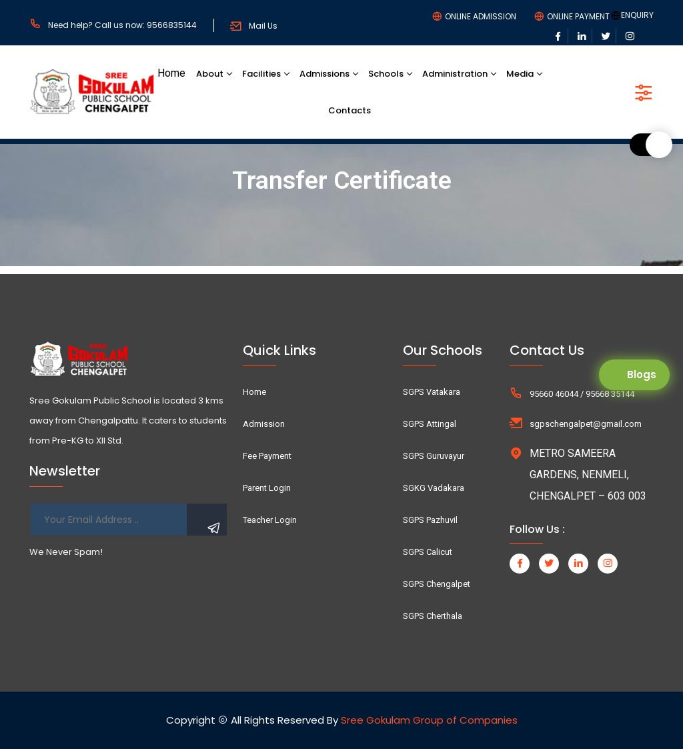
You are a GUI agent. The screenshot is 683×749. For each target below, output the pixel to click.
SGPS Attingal (429, 424)
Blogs (641, 374)
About (209, 73)
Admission (264, 424)
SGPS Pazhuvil (430, 520)
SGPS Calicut (427, 552)
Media (520, 73)
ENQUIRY (637, 15)
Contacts (349, 110)
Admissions (324, 73)
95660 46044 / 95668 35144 (582, 394)
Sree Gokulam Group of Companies (429, 720)
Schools (386, 73)
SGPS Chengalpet (436, 584)
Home (171, 73)
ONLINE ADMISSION (480, 17)
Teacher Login (270, 520)
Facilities (261, 73)
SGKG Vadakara (433, 488)
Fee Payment (267, 456)
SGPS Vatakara (431, 392)
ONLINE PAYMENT (578, 17)
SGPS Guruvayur (433, 456)
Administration (455, 73)
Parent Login (267, 488)
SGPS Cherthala (432, 616)
